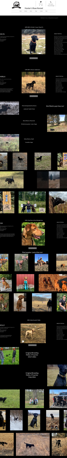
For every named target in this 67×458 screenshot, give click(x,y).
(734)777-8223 (50, 5)
